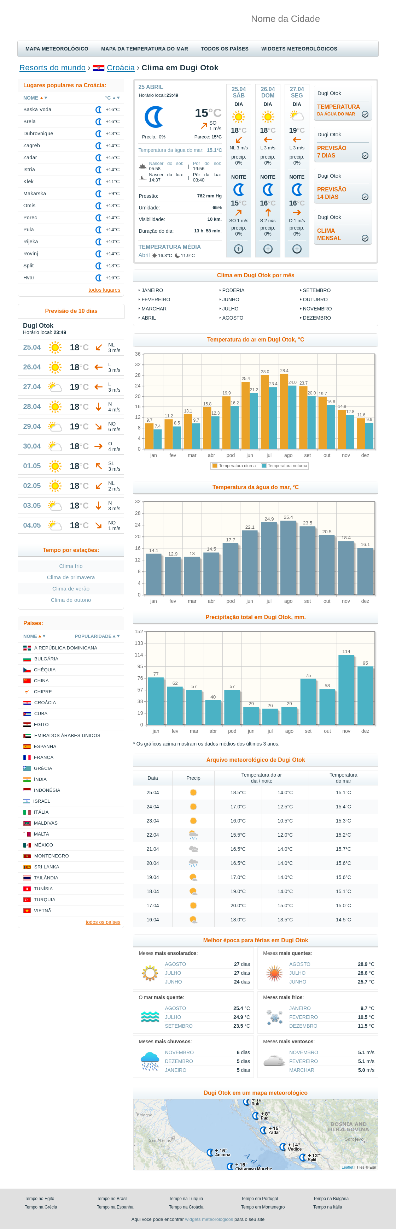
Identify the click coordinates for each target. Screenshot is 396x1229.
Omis (29, 205)
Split (28, 265)
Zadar (30, 157)
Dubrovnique (38, 133)
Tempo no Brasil (112, 1198)
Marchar (154, 308)
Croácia (121, 67)
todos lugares (104, 290)
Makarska (34, 193)
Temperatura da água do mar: (170, 150)
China (41, 680)
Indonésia (47, 790)
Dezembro (317, 318)
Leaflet (347, 1167)
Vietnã (42, 910)
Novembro (317, 308)
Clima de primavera (71, 577)
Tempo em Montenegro (263, 1207)
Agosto (233, 318)
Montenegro (51, 856)
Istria (29, 169)
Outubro (315, 299)
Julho (230, 308)
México (43, 845)
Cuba (40, 713)
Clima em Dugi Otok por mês (256, 275)
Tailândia (46, 877)
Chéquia (45, 669)
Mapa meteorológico (56, 49)
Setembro (317, 290)
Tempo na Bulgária (331, 1198)
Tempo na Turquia (186, 1198)
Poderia (233, 290)
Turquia (45, 899)
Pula (28, 229)
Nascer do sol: (166, 163)
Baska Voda (37, 109)
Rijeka (30, 241)
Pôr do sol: (207, 163)
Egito (41, 724)
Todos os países (225, 49)
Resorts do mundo (52, 67)
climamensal (329, 234)
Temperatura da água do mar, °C (255, 487)
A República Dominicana (65, 648)
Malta (41, 834)
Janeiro (152, 290)
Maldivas (46, 823)
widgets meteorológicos (209, 1219)
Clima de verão (70, 589)
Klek (28, 181)
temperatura (338, 110)
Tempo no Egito (39, 1198)
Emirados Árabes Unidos (67, 735)
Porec (30, 217)
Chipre (43, 691)
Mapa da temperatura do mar (144, 49)
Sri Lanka (46, 866)
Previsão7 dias (331, 152)
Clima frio (71, 566)
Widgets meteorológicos (299, 49)
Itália (41, 812)
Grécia (43, 768)
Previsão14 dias (331, 193)
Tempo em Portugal (259, 1198)
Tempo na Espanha (115, 1207)
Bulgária (46, 658)
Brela (29, 121)
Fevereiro (155, 299)
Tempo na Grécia (41, 1207)
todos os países (103, 922)
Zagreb (31, 145)
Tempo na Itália (327, 1207)
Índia (40, 779)
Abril (144, 255)
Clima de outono (71, 600)
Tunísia (43, 888)
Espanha (45, 746)
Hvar (28, 277)
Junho (230, 299)
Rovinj (30, 253)
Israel (41, 801)
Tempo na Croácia (186, 1207)
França (43, 757)
